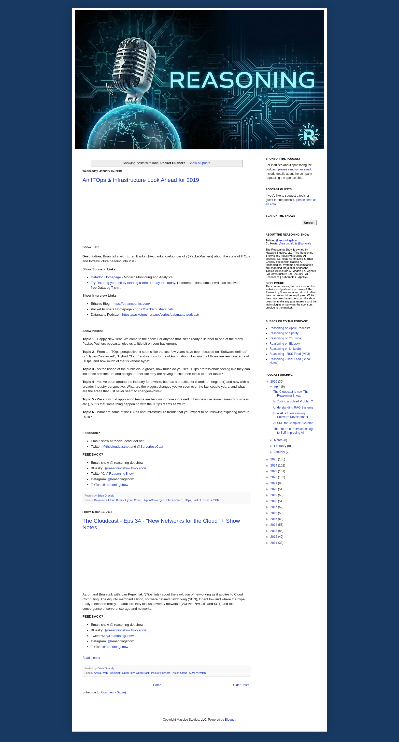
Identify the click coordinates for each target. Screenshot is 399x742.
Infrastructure (174, 500)
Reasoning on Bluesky (284, 343)
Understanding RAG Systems (293, 407)
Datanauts (100, 500)
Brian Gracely (106, 495)
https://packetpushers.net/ (154, 309)
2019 (274, 495)
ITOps (187, 500)
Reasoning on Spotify (283, 333)
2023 (274, 471)
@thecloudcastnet (116, 446)
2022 (274, 477)
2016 (274, 513)
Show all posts (199, 163)
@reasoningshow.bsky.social (126, 468)
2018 (274, 501)
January (280, 452)
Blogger (230, 719)
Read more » (91, 658)
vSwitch (201, 672)
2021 (274, 483)
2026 (274, 381)
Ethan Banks (116, 500)
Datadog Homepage (106, 277)
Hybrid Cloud (133, 500)
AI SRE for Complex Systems (293, 423)
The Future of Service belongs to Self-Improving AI (293, 430)
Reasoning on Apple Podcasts (289, 328)
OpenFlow (128, 672)
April (277, 386)
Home (157, 685)
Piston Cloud (179, 672)
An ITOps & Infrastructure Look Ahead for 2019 (140, 180)
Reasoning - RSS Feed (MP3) (289, 354)
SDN (216, 500)
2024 (274, 465)
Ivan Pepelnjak (112, 672)
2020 (274, 489)
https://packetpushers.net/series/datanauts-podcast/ (160, 314)
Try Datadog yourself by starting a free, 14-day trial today (133, 283)
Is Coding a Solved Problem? (293, 401)
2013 (274, 531)
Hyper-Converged (153, 500)
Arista (97, 672)
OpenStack (142, 672)
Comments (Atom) (113, 692)
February (280, 446)
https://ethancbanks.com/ (131, 303)
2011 (274, 543)
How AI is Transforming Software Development (290, 415)
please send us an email (294, 169)
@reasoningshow (115, 485)
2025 (274, 459)
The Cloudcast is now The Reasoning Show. (291, 393)
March (278, 440)
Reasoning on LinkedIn (285, 349)
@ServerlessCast (150, 446)
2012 (274, 537)
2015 (274, 519)
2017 (274, 507)
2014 (274, 525)
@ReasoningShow (120, 473)
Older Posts (241, 685)
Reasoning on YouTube (285, 338)
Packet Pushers (202, 500)
